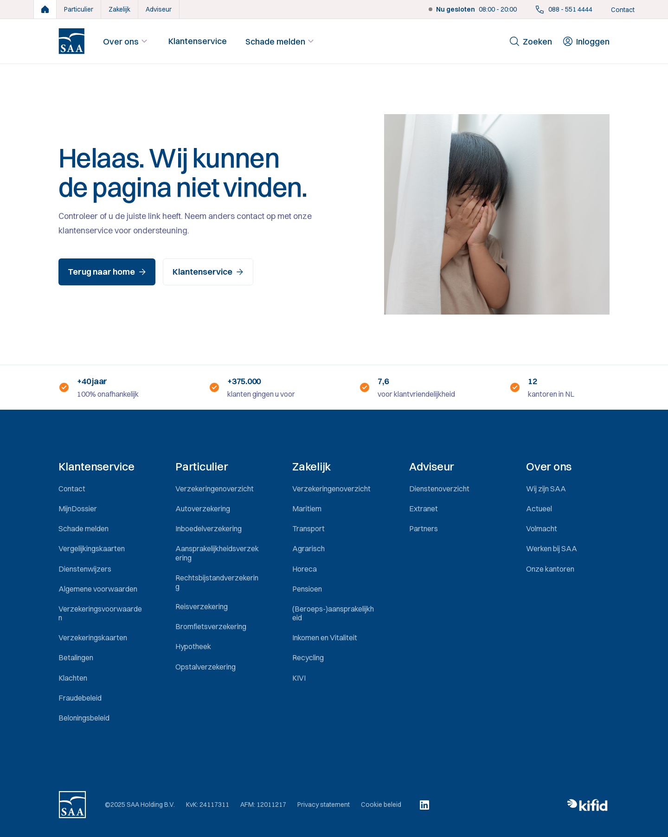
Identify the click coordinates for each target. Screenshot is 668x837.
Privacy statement (323, 805)
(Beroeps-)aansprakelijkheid (333, 613)
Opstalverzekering (205, 666)
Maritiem (306, 508)
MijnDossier (77, 508)
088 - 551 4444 (563, 9)
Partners (423, 528)
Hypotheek (193, 646)
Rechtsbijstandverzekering (216, 582)
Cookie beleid (381, 805)
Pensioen (307, 588)
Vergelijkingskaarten (91, 548)
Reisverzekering (201, 606)
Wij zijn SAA (546, 488)
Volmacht (541, 528)
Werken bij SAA (551, 548)
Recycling (308, 657)
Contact (623, 10)
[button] (100, 466)
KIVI (299, 677)
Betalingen (75, 657)
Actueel (539, 508)
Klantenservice (197, 41)
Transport (308, 528)
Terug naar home (107, 271)
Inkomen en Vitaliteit (324, 637)
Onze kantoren (550, 568)
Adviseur (159, 9)
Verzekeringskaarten (92, 637)
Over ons (126, 41)
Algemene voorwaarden (97, 588)
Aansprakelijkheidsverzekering (217, 553)
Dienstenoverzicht (439, 488)
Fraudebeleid (80, 697)
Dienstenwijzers (84, 568)
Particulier (78, 9)
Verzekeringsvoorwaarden (100, 613)
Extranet (423, 508)
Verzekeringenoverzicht (214, 488)
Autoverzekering (202, 508)
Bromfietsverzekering (210, 626)
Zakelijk (119, 9)
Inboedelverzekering (208, 528)
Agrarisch (308, 548)
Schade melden (280, 41)
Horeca (304, 568)
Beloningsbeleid (83, 717)
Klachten (72, 677)
